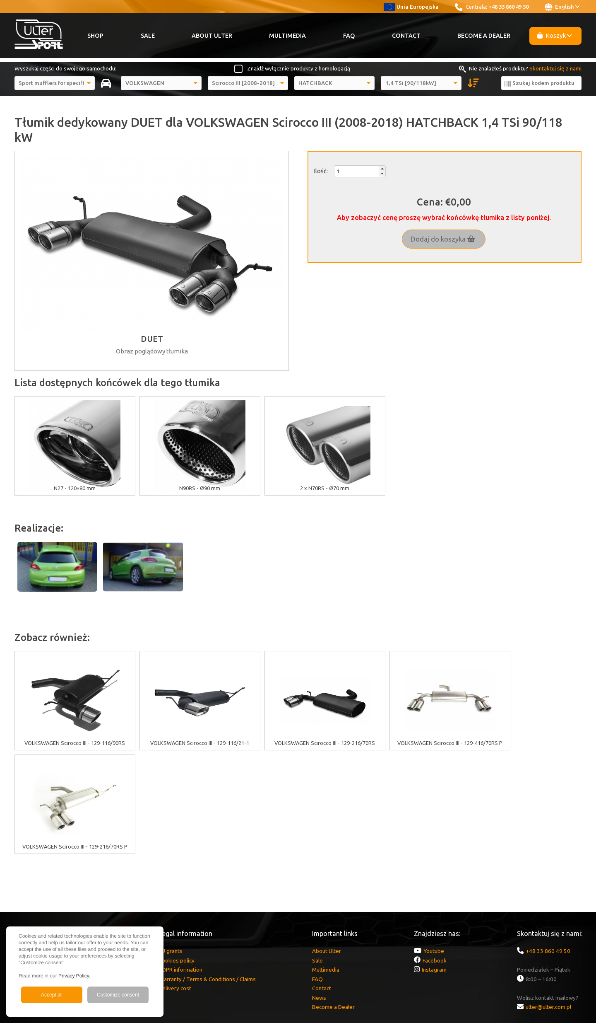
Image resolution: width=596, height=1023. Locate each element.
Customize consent (118, 995)
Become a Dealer (483, 35)
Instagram (434, 866)
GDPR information (180, 866)
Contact (406, 35)
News (319, 894)
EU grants (171, 847)
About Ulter (212, 35)
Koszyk (554, 35)
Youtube (433, 847)
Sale (148, 35)
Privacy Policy (73, 976)
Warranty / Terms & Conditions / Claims (207, 875)
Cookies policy (177, 857)
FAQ (349, 35)
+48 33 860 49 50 (508, 7)
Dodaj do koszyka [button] (443, 239)
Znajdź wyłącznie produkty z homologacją (298, 68)
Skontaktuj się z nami (555, 68)
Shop (95, 35)
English (562, 7)
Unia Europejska (411, 7)
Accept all (51, 995)
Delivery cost (175, 884)
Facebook (435, 857)
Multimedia (287, 35)
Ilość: (321, 170)
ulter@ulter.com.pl (548, 903)
